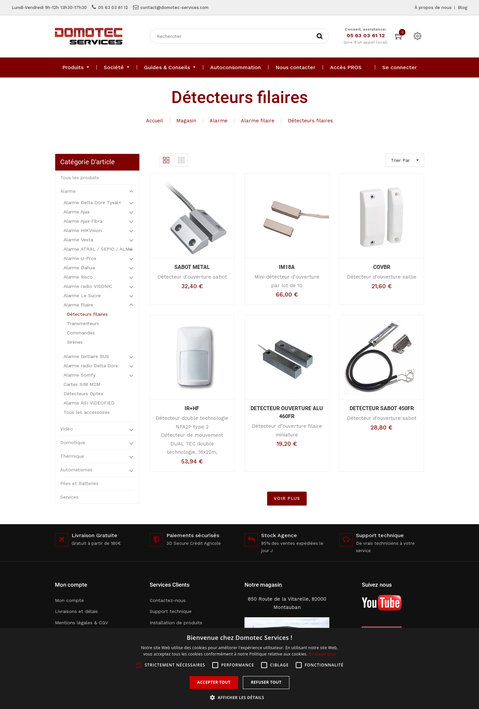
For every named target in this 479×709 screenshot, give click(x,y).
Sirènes (75, 342)
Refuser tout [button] (266, 682)
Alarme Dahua (79, 267)
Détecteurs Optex (83, 393)
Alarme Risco (78, 277)
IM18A (287, 267)
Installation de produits (176, 622)
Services (69, 497)
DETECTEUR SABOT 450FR (382, 408)
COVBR (381, 267)
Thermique (72, 456)
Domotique (72, 442)
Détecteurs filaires (310, 121)
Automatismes (76, 469)
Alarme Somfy (79, 375)
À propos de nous (433, 7)
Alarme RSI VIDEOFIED (89, 403)
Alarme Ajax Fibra (83, 221)
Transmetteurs (83, 323)
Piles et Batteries (79, 483)
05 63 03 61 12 (113, 7)
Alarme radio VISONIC (88, 286)
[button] (239, 697)
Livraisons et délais (76, 611)
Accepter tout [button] (214, 682)
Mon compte (69, 600)
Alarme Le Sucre (82, 295)
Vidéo (66, 428)
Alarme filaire (257, 121)
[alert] (239, 668)
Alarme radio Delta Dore (91, 365)
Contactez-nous (168, 600)
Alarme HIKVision (83, 230)
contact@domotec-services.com (174, 7)
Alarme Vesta (78, 239)
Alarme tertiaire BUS (86, 356)
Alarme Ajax (76, 211)
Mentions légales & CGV (81, 622)
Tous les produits (79, 177)
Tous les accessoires (87, 412)
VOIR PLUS (287, 498)
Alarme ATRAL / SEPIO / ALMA (98, 249)
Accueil (154, 121)
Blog (462, 7)
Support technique (171, 611)
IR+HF (192, 408)
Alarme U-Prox (80, 258)
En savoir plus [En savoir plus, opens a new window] (322, 654)
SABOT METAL (192, 267)
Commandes (81, 332)
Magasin (186, 121)
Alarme (219, 121)
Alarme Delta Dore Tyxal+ (92, 202)
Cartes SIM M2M (82, 384)
